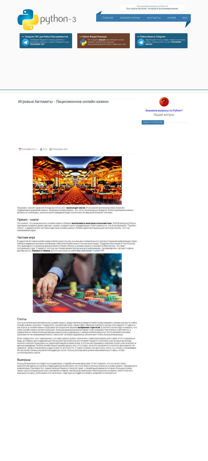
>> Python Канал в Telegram (151, 36)
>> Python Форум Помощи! (93, 36)
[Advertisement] (104, 69)
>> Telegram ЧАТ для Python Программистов (45, 36)
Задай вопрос (164, 115)
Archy (45, 149)
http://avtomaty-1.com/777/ (90, 250)
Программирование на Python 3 (152, 6)
